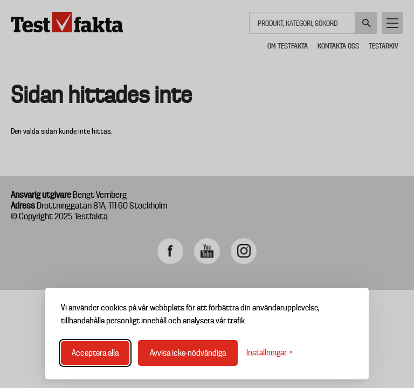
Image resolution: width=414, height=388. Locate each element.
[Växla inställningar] (269, 352)
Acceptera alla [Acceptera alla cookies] (95, 353)
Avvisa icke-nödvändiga (188, 353)
